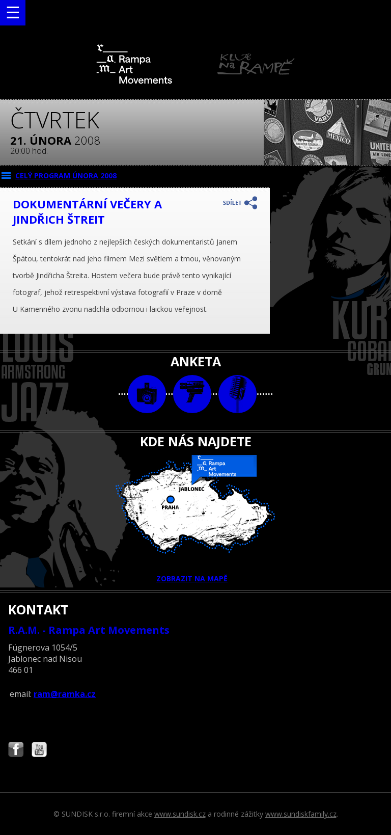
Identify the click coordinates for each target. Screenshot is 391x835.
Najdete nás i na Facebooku (15, 751)
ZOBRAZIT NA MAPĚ (195, 519)
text (237, 394)
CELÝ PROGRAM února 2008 (66, 175)
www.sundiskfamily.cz (301, 814)
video (192, 394)
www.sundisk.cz (180, 814)
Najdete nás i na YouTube (39, 751)
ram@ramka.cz (65, 693)
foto (147, 394)
